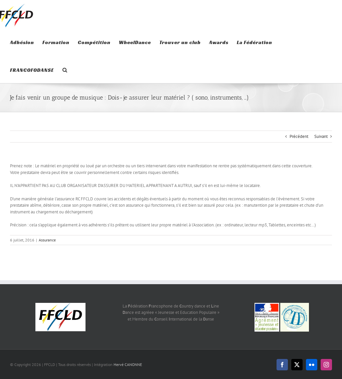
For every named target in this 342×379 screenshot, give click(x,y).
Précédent (299, 136)
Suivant (321, 136)
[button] (64, 69)
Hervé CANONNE (128, 364)
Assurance (47, 239)
